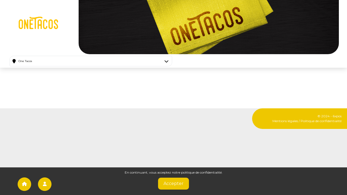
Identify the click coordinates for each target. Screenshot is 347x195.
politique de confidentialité (201, 172)
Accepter (173, 183)
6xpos (337, 116)
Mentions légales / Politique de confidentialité (307, 121)
